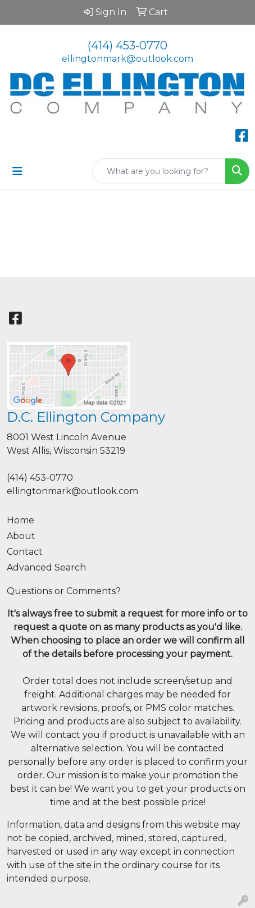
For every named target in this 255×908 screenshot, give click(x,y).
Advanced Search (46, 567)
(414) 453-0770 (127, 45)
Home (20, 520)
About (21, 536)
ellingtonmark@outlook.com (127, 58)
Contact (25, 551)
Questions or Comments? (64, 591)
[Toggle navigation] (17, 171)
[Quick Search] (159, 171)
